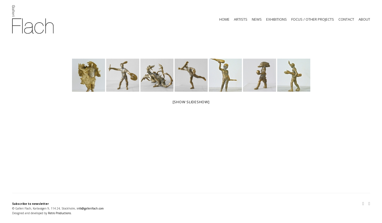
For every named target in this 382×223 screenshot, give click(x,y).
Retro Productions (59, 213)
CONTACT (346, 19)
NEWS (257, 19)
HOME (224, 19)
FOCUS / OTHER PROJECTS (312, 19)
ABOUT (364, 19)
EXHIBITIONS (276, 19)
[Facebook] (368, 204)
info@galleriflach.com (90, 208)
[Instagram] (364, 204)
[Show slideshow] (191, 101)
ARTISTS (240, 19)
